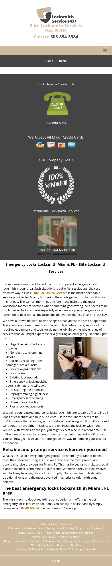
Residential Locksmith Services (56, 211)
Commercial (38, 541)
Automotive (55, 541)
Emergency (71, 541)
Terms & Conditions (42, 545)
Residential (21, 541)
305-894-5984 (64, 37)
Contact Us (101, 541)
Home (49, 61)
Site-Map (76, 545)
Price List (62, 545)
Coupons (86, 541)
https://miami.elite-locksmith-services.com (70, 532)
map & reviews (93, 528)
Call (56, 560)
